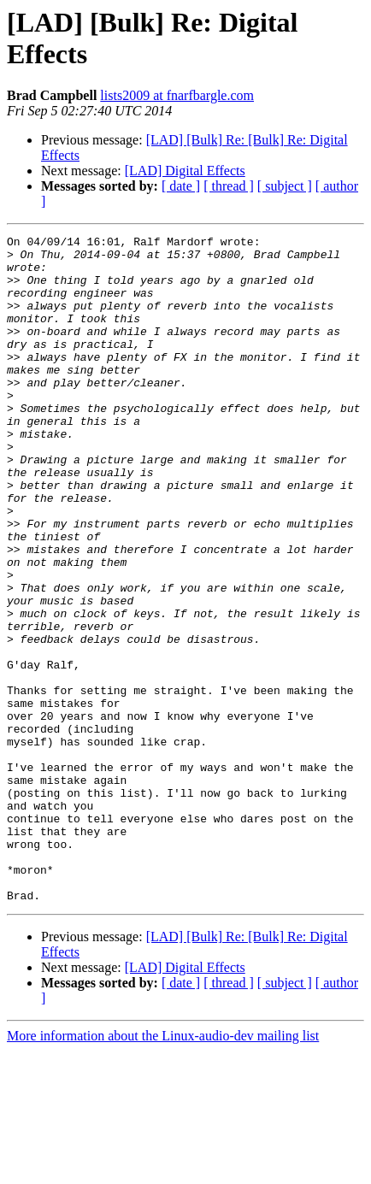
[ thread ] (228, 186)
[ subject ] (284, 186)
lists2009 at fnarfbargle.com (177, 95)
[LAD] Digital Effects (185, 170)
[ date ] (181, 186)
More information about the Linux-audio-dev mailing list (163, 1169)
